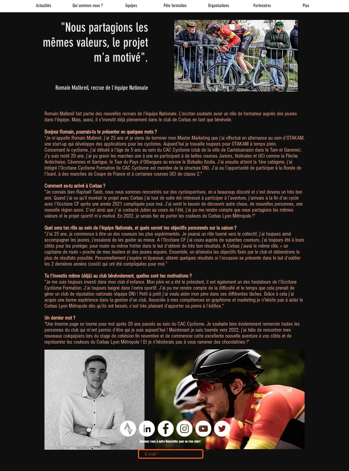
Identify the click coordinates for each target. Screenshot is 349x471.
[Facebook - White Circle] (166, 429)
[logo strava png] (128, 429)
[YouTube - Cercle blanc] (203, 429)
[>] (207, 450)
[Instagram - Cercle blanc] (184, 429)
